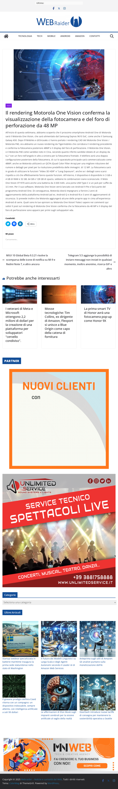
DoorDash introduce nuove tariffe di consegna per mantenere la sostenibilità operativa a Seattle (97, 715)
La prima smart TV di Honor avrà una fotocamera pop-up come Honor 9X (98, 315)
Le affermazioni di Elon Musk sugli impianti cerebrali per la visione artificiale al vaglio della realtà (58, 715)
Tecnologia (25, 36)
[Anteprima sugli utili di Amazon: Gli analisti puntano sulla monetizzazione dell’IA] (98, 639)
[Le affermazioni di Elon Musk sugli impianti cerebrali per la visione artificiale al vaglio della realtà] (59, 692)
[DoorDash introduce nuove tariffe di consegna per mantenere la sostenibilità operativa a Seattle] (98, 692)
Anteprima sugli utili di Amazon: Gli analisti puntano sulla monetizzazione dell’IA (96, 661)
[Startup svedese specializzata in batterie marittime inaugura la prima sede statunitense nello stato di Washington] (20, 639)
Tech (39, 36)
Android (65, 36)
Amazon (80, 36)
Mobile (51, 36)
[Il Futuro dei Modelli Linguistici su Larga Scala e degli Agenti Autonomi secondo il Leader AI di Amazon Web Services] (59, 639)
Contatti (94, 36)
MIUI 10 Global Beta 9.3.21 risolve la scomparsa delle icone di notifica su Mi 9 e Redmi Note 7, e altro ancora (28, 260)
